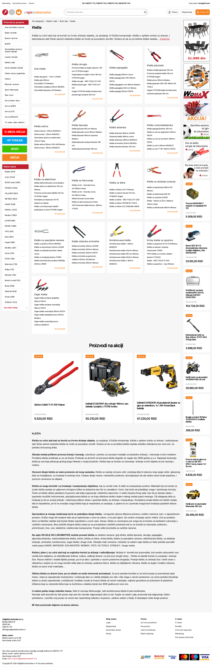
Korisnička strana (19, 3)
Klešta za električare (45, 179)
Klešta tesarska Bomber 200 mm (122, 147)
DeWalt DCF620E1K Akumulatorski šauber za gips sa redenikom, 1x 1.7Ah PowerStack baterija (158, 405)
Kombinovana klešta (120, 240)
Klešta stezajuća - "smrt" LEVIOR (47, 77)
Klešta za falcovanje (82, 180)
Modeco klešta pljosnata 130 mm (160, 70)
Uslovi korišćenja (148, 630)
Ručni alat (64, 21)
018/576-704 (101, 3)
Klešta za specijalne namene (49, 240)
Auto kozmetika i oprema (14, 27)
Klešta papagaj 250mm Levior (121, 74)
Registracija (111, 626)
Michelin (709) (10, 275)
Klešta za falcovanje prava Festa (85, 202)
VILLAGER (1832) (11, 193)
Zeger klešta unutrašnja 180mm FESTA (49, 311)
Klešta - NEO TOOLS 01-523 (158, 261)
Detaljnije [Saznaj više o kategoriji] (165, 39)
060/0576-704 (124, 3)
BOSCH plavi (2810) (12, 182)
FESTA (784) (10, 259)
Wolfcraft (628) (11, 291)
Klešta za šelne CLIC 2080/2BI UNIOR (124, 206)
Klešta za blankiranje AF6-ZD (158, 194)
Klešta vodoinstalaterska (160, 125)
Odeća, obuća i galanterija (15, 73)
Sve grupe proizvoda (184, 637)
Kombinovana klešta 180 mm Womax (124, 254)
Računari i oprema (12, 84)
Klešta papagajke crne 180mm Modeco (124, 85)
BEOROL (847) (10, 248)
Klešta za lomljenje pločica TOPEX (47, 257)
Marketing (6, 3)
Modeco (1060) (11, 215)
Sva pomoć (145, 626)
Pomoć (31, 3)
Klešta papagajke (118, 67)
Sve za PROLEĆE (11, 117)
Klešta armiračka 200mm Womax (85, 249)
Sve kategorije (38, 21)
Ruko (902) (9, 237)
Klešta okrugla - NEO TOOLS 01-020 (86, 81)
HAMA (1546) (10, 204)
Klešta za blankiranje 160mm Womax (161, 207)
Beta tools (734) (11, 264)
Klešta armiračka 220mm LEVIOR (85, 246)
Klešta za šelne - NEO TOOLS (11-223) (124, 200)
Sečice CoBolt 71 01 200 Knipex (49, 404)
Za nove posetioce (149, 622)
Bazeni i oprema (11, 38)
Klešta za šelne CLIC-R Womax (121, 190)
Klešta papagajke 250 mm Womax (122, 88)
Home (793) (9, 253)
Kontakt (178, 626)
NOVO (14, 149)
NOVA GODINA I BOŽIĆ (14, 68)
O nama (178, 622)
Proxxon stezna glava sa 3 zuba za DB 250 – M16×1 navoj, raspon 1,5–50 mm (196, 463)
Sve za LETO (10, 111)
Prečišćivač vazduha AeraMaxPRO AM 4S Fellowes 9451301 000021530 (194, 293)
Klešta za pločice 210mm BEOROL (47, 244)
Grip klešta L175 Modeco (44, 83)
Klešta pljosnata (155, 65)
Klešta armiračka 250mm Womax (85, 263)
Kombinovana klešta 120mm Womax (123, 250)
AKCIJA (14, 157)
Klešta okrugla (79, 64)
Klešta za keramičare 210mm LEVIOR (49, 247)
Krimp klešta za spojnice (160, 240)
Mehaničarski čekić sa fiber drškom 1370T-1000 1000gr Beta (196, 337)
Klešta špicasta (80, 125)
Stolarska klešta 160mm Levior (121, 136)
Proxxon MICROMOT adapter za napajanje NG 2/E (196, 205)
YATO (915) (9, 231)
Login (108, 622)
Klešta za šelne (117, 182)
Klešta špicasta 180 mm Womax (84, 129)
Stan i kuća (9, 95)
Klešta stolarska (117, 127)
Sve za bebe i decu (12, 100)
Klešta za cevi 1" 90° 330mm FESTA (161, 149)
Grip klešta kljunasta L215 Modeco (47, 90)
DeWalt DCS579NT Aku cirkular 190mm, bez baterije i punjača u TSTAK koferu (107, 405)
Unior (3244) (10, 177)
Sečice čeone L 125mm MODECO (47, 131)
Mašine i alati (10, 62)
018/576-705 (112, 3)
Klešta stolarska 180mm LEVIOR (122, 133)
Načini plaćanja (147, 633)
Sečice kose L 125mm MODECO (46, 134)
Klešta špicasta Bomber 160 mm (84, 149)
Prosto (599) (10, 297)
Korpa (108, 633)
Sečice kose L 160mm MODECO (47, 148)
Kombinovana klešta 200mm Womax (124, 257)
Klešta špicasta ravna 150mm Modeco (87, 132)
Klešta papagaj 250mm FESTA (121, 91)
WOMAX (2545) (11, 188)
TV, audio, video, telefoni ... (15, 122)
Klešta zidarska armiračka (85, 241)
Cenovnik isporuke (183, 630)
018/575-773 (90, 3)
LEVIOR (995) (10, 220)
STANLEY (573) (11, 302)
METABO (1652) (11, 199)
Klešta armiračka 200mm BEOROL (123, 143)
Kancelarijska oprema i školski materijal (13, 50)
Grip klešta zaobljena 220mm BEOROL (49, 87)
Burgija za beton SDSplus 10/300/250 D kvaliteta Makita (196, 419)
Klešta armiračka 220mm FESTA (85, 253)
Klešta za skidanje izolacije (161, 181)
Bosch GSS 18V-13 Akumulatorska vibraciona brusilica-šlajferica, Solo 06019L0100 (196, 249)
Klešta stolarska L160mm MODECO (123, 140)
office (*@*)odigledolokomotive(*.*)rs (22, 658)
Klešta (72, 21)
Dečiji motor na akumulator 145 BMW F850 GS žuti (197, 378)
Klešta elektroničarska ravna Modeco (49, 183)
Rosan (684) (9, 286)
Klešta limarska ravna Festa (83, 199)
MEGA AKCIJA (14, 132)
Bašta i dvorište (11, 33)
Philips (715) (9, 269)
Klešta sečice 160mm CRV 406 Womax (49, 144)
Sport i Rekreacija (11, 90)
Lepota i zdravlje (11, 57)
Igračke (7, 44)
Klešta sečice (41, 126)
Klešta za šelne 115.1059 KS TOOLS (123, 203)
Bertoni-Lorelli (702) (12, 280)
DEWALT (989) (10, 226)
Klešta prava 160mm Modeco (158, 80)
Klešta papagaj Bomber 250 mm (159, 129)
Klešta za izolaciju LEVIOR (157, 197)
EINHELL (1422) (11, 210)
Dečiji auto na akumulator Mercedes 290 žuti (196, 505)
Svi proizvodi (60, 94)
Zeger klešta (40, 294)
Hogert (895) (10, 242)
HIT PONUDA (15, 140)
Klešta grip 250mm (41, 80)
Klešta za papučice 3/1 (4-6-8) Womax (162, 244)
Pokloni (7, 79)
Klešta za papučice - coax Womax (160, 264)
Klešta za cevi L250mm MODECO (160, 145)
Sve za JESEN (10, 106)
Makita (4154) (10, 171)
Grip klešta (40, 68)
